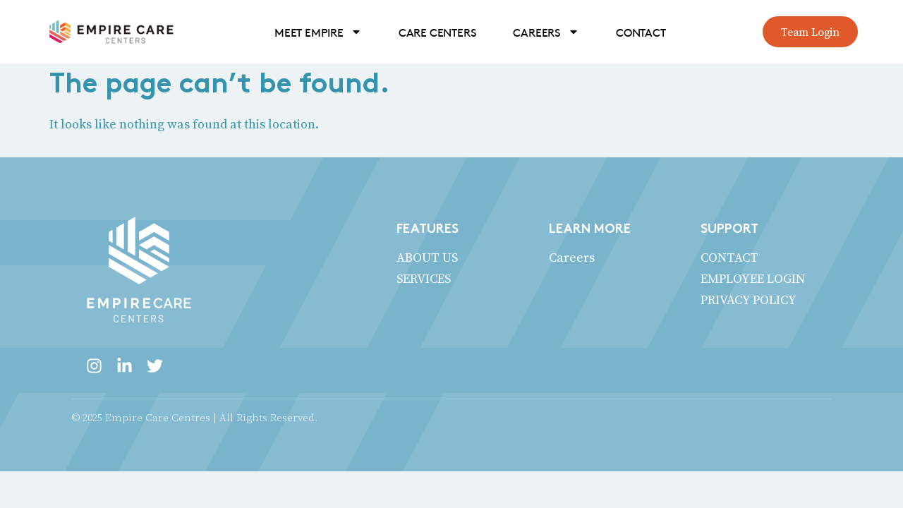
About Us (427, 257)
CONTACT (641, 32)
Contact (729, 257)
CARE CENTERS (438, 32)
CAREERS (546, 32)
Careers (572, 257)
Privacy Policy (748, 300)
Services (423, 279)
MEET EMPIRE (318, 32)
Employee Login (753, 279)
